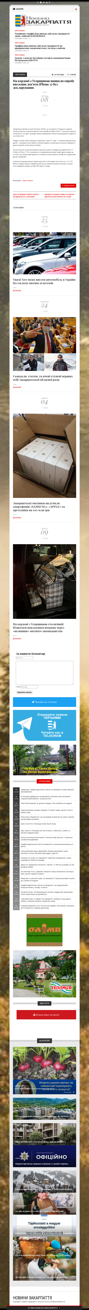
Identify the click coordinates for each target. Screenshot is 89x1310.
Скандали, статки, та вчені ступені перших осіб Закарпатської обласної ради (43, 377)
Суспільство (19, 1086)
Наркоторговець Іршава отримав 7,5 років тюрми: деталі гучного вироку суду (47, 811)
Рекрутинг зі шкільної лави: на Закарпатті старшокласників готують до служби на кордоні (48, 879)
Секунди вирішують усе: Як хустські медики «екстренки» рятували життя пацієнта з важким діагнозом (47, 907)
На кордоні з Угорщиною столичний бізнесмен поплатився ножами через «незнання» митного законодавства (38, 627)
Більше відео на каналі (47, 1014)
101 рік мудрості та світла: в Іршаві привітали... (40, 1211)
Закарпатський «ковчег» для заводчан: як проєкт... (42, 1116)
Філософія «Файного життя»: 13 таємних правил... (42, 1277)
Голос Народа (18, 1111)
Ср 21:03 (16, 893)
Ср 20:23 (16, 900)
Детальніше (18, 291)
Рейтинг (71, 75)
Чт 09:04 (16, 838)
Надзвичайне (19, 1184)
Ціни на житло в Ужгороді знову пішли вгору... (39, 1141)
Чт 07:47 (16, 873)
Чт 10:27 (16, 804)
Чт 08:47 (16, 845)
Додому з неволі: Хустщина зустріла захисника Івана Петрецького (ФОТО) (42, 59)
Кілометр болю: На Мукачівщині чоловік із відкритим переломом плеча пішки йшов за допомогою (47, 893)
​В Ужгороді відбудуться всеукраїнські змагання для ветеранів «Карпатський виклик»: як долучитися (45, 797)
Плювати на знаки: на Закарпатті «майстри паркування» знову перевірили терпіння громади (46, 859)
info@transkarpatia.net (57, 1302)
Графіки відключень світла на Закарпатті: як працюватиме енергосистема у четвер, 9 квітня (40, 47)
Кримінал (18, 1158)
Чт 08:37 (16, 852)
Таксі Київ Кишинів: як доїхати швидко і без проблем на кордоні (46, 803)
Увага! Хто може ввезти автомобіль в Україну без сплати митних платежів (44, 281)
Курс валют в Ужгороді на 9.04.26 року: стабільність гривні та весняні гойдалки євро (45, 832)
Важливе (17, 1228)
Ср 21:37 (16, 886)
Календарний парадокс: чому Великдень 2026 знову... (43, 1255)
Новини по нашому (20, 1206)
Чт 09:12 (16, 832)
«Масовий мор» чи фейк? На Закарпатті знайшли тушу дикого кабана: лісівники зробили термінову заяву (46, 900)
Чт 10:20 (16, 811)
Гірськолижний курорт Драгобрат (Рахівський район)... (44, 1189)
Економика (18, 1136)
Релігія (17, 1250)
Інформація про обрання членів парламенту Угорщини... (45, 1233)
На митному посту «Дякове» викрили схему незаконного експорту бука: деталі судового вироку (47, 873)
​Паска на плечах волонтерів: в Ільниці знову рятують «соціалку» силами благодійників (47, 838)
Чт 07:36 (16, 879)
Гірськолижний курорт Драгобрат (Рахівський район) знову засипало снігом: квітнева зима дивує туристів (44, 852)
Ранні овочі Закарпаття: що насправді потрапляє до (35, 1089)
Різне (16, 1272)
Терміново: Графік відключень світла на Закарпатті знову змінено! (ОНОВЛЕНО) (42, 34)
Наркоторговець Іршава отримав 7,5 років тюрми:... (42, 1163)
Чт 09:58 (16, 825)
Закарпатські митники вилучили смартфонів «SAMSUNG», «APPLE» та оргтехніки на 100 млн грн (39, 506)
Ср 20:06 (16, 907)
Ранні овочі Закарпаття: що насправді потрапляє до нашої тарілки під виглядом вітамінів (47, 818)
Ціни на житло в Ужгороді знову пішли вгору (38, 824)
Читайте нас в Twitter (45, 702)
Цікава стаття (68, 185)
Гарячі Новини (27, 180)
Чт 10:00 (16, 818)
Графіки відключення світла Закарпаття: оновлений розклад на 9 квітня (47, 845)
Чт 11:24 (16, 791)
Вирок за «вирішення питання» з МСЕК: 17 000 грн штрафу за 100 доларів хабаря (47, 866)
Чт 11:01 (16, 797)
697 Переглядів (58, 75)
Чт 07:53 (16, 866)
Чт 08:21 (16, 859)
